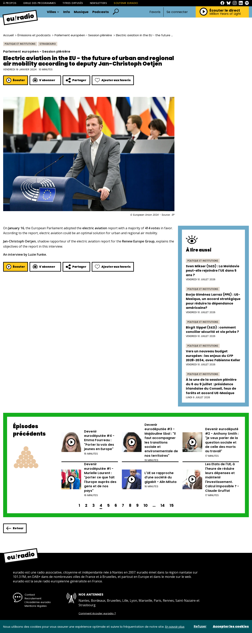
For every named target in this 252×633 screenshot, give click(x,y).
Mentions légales (36, 606)
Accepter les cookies (231, 626)
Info (66, 12)
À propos (9, 3)
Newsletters (98, 3)
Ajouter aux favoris (113, 80)
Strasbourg (48, 43)
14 (162, 505)
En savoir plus (174, 626)
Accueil (8, 35)
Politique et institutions (20, 43)
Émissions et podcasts (34, 35)
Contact (30, 595)
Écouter (15, 80)
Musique (81, 12)
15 (172, 505)
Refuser (200, 626)
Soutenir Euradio (126, 3)
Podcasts (100, 12)
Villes (53, 12)
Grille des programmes (39, 3)
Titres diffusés (73, 3)
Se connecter (177, 12)
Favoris (154, 12)
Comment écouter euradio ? (97, 613)
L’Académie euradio (38, 602)
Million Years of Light (225, 13)
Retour (14, 528)
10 (146, 505)
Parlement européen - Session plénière (83, 35)
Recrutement (33, 598)
